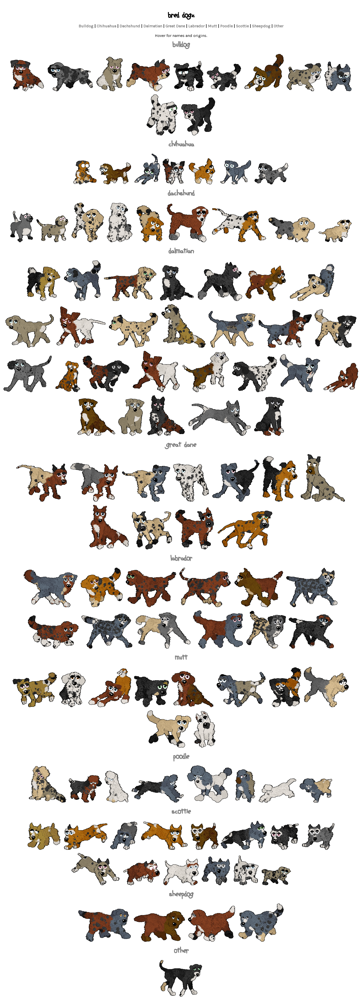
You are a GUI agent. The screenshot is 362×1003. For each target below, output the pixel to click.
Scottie (242, 26)
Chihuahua (106, 26)
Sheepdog (261, 26)
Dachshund (129, 26)
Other (278, 26)
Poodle (226, 26)
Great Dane (175, 26)
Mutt (212, 26)
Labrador (196, 26)
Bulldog (86, 26)
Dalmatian (152, 26)
